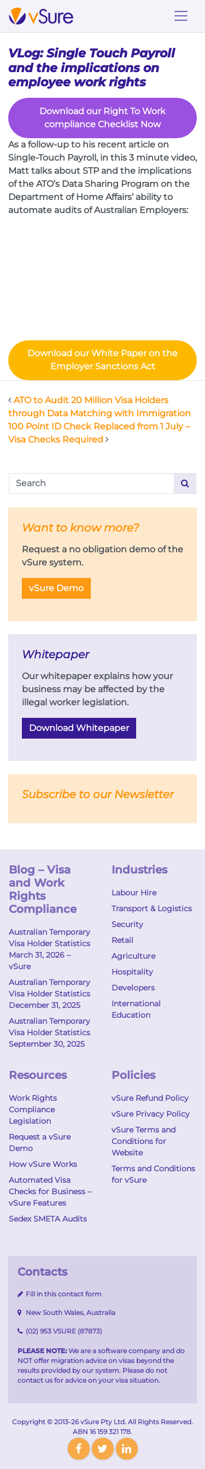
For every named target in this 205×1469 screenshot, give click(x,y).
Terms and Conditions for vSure (153, 1174)
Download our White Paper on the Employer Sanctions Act (102, 359)
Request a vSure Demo (40, 1142)
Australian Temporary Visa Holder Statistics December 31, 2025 (49, 993)
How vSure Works (43, 1164)
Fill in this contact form (63, 1294)
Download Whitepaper (79, 728)
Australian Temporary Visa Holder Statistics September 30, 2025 (49, 1032)
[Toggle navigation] (181, 16)
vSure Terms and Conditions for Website (143, 1141)
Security (127, 924)
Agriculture (133, 956)
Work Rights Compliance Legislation (33, 1109)
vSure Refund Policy (150, 1098)
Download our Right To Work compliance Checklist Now (102, 117)
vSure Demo (56, 588)
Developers (133, 988)
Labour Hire (134, 893)
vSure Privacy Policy (151, 1114)
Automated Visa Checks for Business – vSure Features (50, 1191)
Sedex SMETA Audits (48, 1219)
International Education (136, 1009)
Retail (122, 940)
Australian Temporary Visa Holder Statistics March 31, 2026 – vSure (49, 949)
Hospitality (132, 972)
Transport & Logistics (152, 908)
